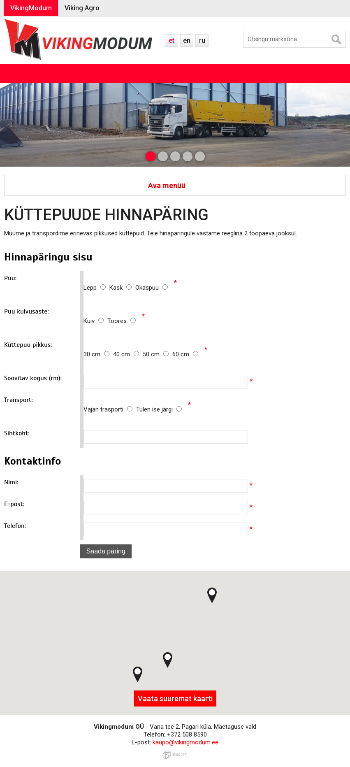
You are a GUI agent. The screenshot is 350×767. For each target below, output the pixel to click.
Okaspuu (151, 287)
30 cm (98, 354)
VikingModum (31, 8)
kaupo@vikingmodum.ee (185, 742)
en (186, 40)
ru (202, 40)
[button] (137, 674)
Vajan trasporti (109, 409)
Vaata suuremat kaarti (175, 698)
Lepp (96, 287)
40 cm (128, 354)
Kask (122, 287)
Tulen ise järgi (159, 409)
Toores (121, 321)
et (171, 40)
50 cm (157, 354)
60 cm (185, 354)
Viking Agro (82, 8)
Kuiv (95, 321)
